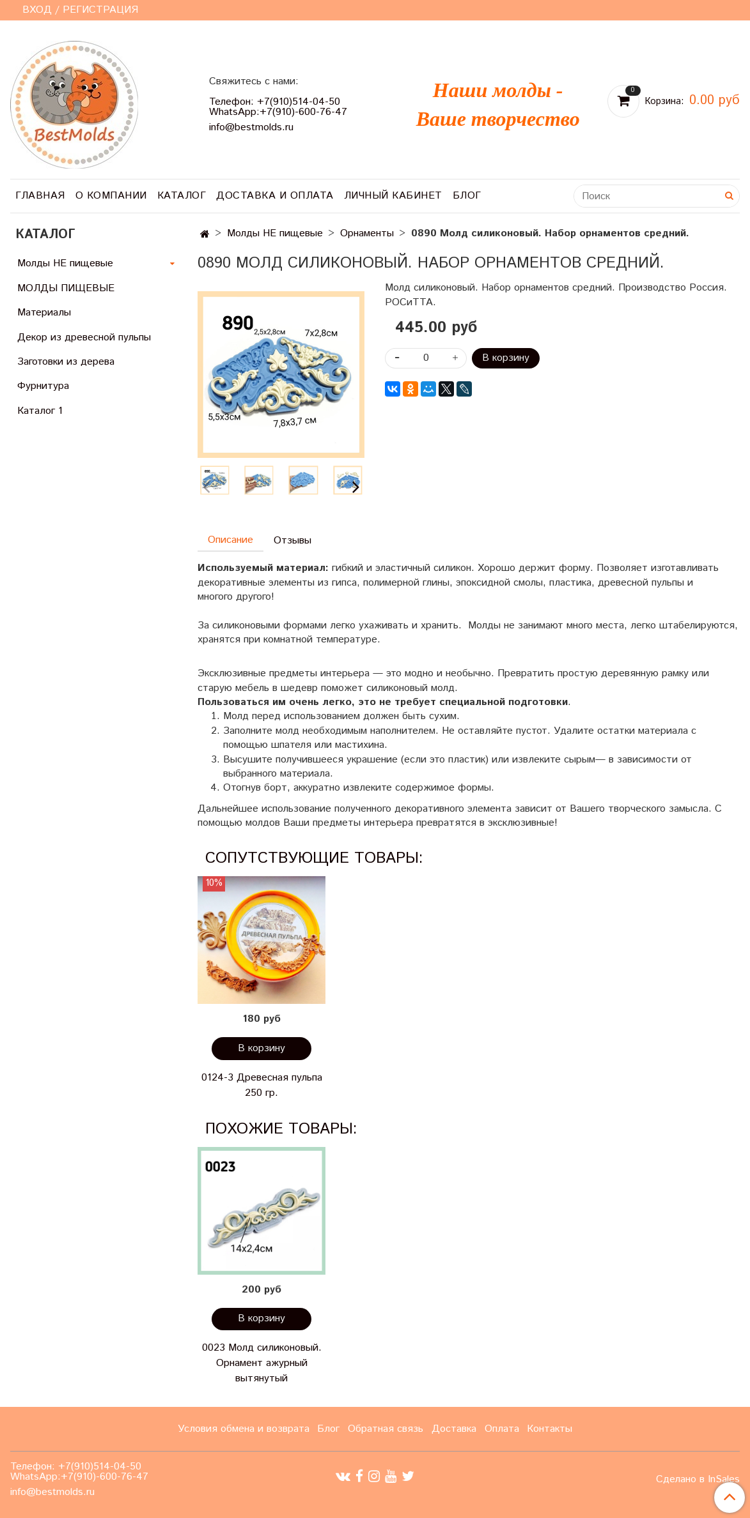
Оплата (502, 1429)
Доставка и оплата (275, 195)
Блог (467, 195)
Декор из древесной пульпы (84, 337)
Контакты (549, 1429)
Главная (40, 195)
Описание (230, 540)
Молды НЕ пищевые (275, 233)
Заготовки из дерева (65, 361)
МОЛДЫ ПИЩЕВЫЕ (65, 288)
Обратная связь (385, 1429)
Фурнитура (43, 386)
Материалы (44, 312)
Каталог (182, 195)
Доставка (454, 1429)
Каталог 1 (40, 411)
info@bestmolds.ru (251, 127)
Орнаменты (367, 233)
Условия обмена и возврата (243, 1429)
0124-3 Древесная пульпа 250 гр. (261, 1085)
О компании (111, 195)
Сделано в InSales (698, 1480)
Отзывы (292, 540)
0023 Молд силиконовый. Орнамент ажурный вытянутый (262, 1363)
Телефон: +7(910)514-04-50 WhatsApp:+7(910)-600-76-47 (278, 107)
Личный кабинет (393, 195)
